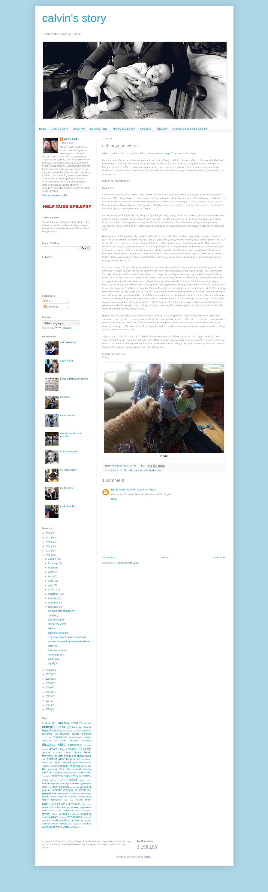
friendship (128, 470)
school (88, 800)
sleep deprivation (82, 807)
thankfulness (74, 816)
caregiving (47, 734)
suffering (86, 813)
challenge (65, 734)
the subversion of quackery (61, 611)
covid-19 (46, 740)
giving (88, 756)
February (53, 563)
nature (46, 783)
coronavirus (75, 737)
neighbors (54, 783)
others (50, 787)
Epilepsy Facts (98, 128)
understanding (61, 820)
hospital (66, 762)
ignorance (78, 762)
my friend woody (68, 470)
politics (88, 794)
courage (87, 737)
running (79, 800)
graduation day (67, 506)
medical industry (82, 769)
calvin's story (74, 18)
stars (52, 810)
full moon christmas (57, 650)
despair (74, 740)
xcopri (79, 827)
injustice (87, 763)
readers (74, 797)
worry (66, 826)
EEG (44, 723)
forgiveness (48, 756)
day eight (52, 663)
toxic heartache (67, 342)
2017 (48, 674)
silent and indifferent (58, 633)
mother (53, 780)
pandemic (64, 787)
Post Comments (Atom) (127, 563)
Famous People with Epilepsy (190, 128)
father (87, 752)
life (44, 769)
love (68, 769)
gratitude (52, 758)
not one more (67, 488)
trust (49, 820)
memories (85, 772)
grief (62, 758)
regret (88, 796)
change (75, 734)
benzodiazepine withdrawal (73, 731)
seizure (48, 804)
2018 (48, 679)
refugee (81, 796)
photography (78, 793)
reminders (65, 397)
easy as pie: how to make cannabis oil (67, 637)
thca (85, 817)
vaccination (86, 820)
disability (86, 740)
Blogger (147, 857)
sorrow (45, 810)
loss (61, 769)
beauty (87, 727)
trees (44, 821)
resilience (56, 799)
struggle (64, 813)
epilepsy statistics (52, 752)
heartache (47, 762)
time (89, 817)
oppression (85, 783)
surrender (62, 817)
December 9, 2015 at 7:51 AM (141, 489)
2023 (48, 700)
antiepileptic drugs (56, 727)
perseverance (82, 790)
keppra (51, 766)
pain (55, 786)
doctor (45, 749)
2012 (48, 542)
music (81, 780)
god (44, 759)
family (77, 752)
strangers (86, 810)
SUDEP (52, 723)
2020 (48, 687)
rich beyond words (57, 624)
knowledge (86, 766)
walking (63, 823)
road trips (68, 800)
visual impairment (50, 824)
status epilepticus (64, 810)
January (52, 559)
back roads (77, 727)
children (86, 733)
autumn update (67, 415)
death (63, 740)
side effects (56, 807)
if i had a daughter (69, 451)
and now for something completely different (69, 641)
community (46, 737)
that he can (53, 659)
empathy (71, 749)
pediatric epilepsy (62, 790)
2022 (48, 696)
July (50, 585)
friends (67, 756)
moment (76, 775)
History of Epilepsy (124, 128)
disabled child (117, 470)
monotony (86, 776)
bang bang (53, 615)
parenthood (74, 787)
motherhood (148, 470)
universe (75, 820)
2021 (48, 692)
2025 (48, 709)
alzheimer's (76, 723)
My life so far (118, 489)
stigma (78, 810)
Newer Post (109, 557)
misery (67, 776)
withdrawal (48, 826)
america (87, 723)
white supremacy (75, 824)
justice (45, 766)
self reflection (73, 804)
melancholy (72, 772)
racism (67, 796)
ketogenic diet (62, 766)
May (50, 576)
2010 (48, 533)
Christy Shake (71, 139)
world (59, 826)
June (51, 581)
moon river (53, 646)
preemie (46, 796)
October (52, 598)
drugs (62, 749)
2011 (48, 537)
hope (57, 762)
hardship (138, 470)
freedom (52, 628)
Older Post (219, 557)
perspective (49, 793)
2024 (48, 705)
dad (55, 741)
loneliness (52, 769)
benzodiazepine (51, 730)
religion (45, 800)
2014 (48, 550)
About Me (79, 128)
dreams (53, 749)
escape (68, 753)
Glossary (162, 128)
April (50, 572)
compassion (60, 737)
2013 (48, 546)
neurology (64, 783)
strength (46, 814)
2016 (48, 670)
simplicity (68, 807)
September (54, 594)
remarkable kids (56, 654)
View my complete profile (54, 195)
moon (45, 780)
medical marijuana (53, 772)
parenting (85, 786)
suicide (45, 817)
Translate (63, 328)
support (158, 470)
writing (73, 827)
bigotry (87, 730)
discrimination (75, 745)
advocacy (63, 722)
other (44, 787)
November (53, 602)
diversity (87, 745)
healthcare (87, 759)
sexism (45, 807)
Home (42, 128)
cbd (56, 734)
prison (53, 797)
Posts (48, 301)
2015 (48, 555)
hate (79, 759)
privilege (59, 797)
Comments (51, 307)
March (51, 567)
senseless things (56, 619)
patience (46, 790)
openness (74, 783)
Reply (114, 499)
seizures (60, 803)
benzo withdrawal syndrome (74, 379)
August (52, 589)
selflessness (86, 804)
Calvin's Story (60, 128)
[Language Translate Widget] (61, 323)
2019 (48, 683)
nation (88, 780)
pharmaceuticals (64, 794)
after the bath (67, 360)
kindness (75, 765)
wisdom (87, 823)
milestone (46, 776)
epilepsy (84, 749)
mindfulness (57, 775)
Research (146, 128)
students (75, 814)
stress (55, 814)
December (53, 607)
